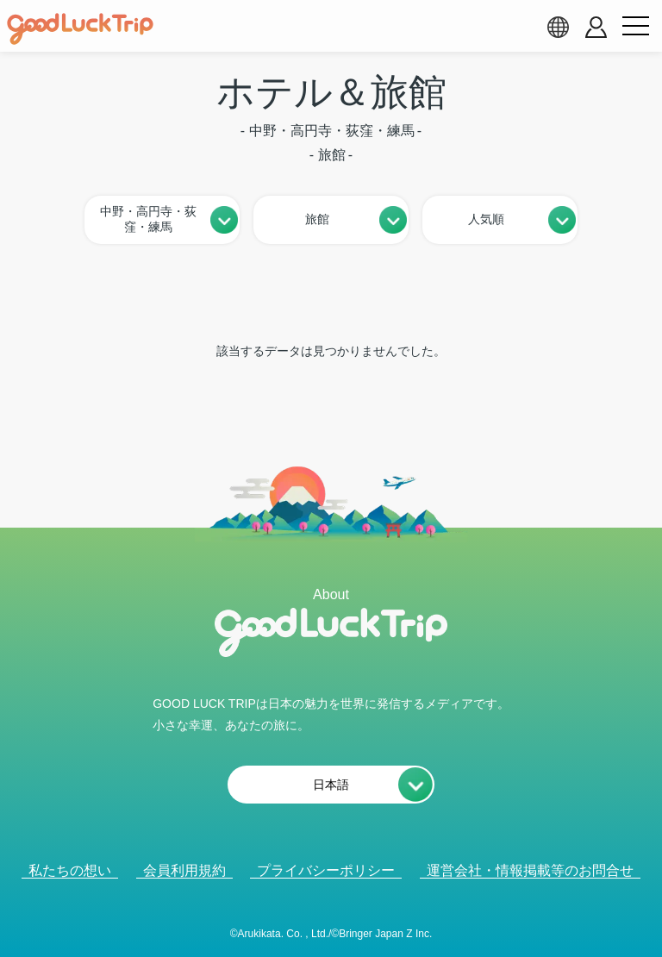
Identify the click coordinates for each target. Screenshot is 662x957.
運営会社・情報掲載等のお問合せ (530, 870)
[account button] (596, 27)
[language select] (558, 27)
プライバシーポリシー (326, 870)
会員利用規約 (184, 870)
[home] (80, 29)
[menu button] (635, 27)
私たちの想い (69, 870)
